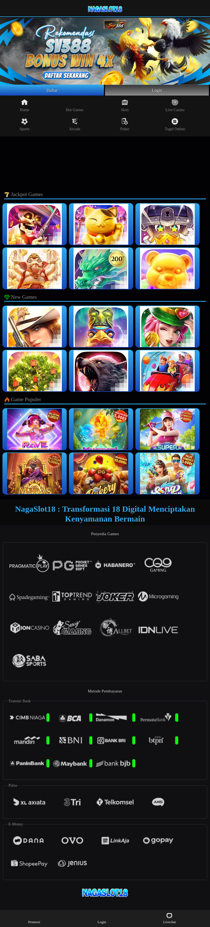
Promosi (34, 918)
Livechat (169, 918)
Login (157, 91)
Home (25, 107)
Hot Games (74, 107)
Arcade (74, 126)
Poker (124, 126)
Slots (125, 107)
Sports (25, 126)
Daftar (52, 91)
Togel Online (175, 126)
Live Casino (174, 107)
